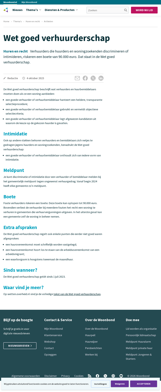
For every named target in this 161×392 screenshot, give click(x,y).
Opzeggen (50, 354)
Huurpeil (90, 335)
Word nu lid (144, 10)
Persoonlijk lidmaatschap (141, 335)
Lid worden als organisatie (141, 328)
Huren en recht (33, 21)
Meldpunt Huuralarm (138, 341)
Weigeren (120, 383)
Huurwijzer (91, 341)
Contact (49, 348)
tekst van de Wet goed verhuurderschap (77, 294)
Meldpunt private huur (139, 348)
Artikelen (48, 21)
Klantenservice (53, 335)
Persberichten (93, 348)
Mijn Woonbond (29, 2)
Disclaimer (50, 376)
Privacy (65, 376)
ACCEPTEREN (143, 383)
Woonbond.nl (10, 2)
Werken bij (91, 354)
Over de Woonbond (96, 328)
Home (6, 21)
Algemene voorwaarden (26, 376)
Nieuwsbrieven (20, 345)
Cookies (78, 376)
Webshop (49, 341)
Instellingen (100, 383)
